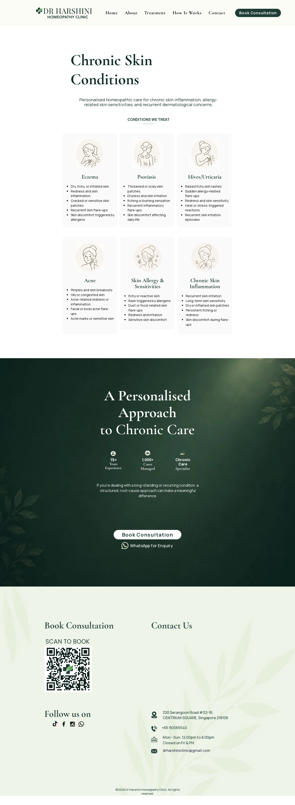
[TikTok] (55, 724)
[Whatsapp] (81, 724)
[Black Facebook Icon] (63, 724)
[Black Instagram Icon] (72, 724)
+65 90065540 (174, 727)
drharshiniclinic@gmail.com (186, 750)
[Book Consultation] (258, 13)
